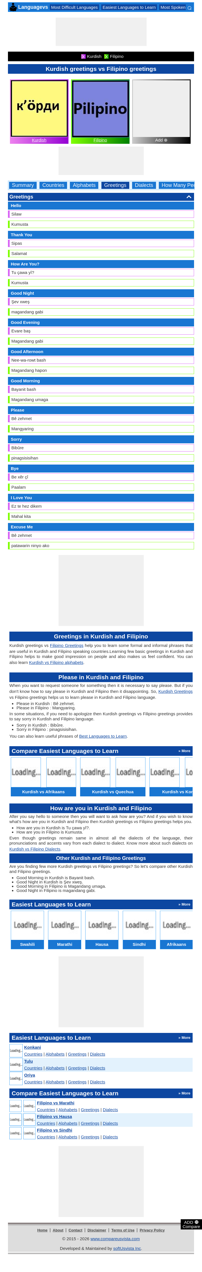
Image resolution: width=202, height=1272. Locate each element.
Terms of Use (122, 1230)
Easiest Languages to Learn (129, 7)
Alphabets (84, 185)
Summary (23, 185)
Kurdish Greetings (176, 691)
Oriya (29, 1075)
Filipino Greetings (67, 645)
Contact (75, 1230)
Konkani (32, 1047)
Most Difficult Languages (74, 7)
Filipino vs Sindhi (54, 1130)
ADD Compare (191, 1224)
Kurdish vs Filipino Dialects (34, 849)
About (58, 1230)
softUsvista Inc (127, 1248)
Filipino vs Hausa (54, 1116)
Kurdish (39, 140)
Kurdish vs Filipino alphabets (56, 662)
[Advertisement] (101, 32)
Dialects (144, 185)
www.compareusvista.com (115, 1238)
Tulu (28, 1061)
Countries (53, 185)
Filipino (100, 140)
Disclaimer (97, 1230)
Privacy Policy (152, 1230)
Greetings (115, 185)
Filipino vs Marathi (55, 1102)
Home (42, 1230)
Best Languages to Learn (103, 736)
